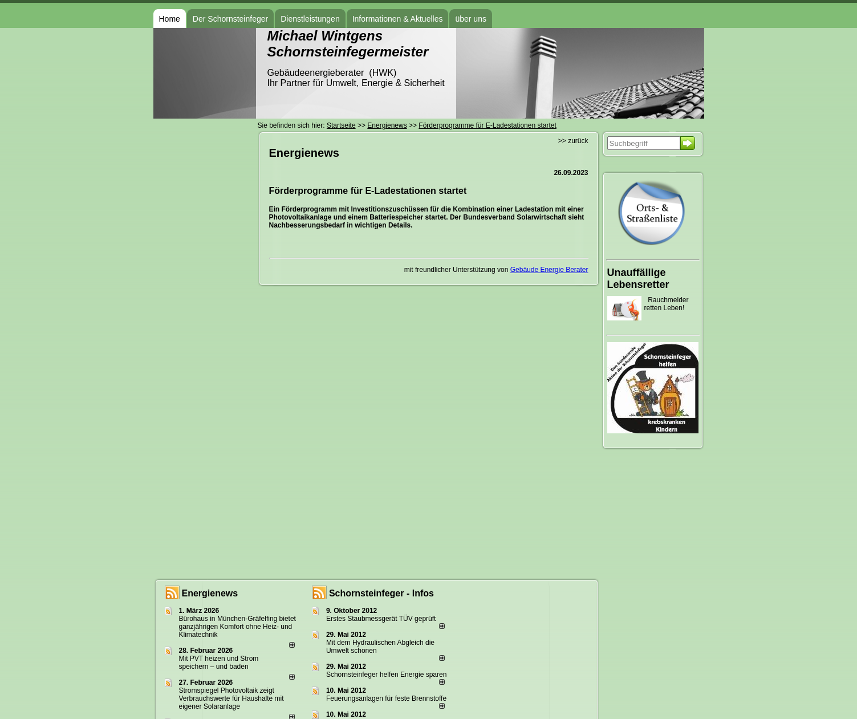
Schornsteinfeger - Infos (381, 593)
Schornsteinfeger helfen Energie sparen (386, 675)
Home (169, 18)
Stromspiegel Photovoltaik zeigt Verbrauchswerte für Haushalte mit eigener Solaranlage (231, 698)
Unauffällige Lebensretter (638, 278)
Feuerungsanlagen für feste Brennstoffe (386, 698)
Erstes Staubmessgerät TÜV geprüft (381, 619)
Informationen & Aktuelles (397, 18)
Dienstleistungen (310, 18)
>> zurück (573, 141)
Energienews (210, 593)
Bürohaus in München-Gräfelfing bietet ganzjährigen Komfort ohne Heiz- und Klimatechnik (237, 627)
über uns (470, 18)
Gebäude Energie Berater (549, 270)
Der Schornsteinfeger (230, 18)
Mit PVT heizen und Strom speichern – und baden (219, 663)
